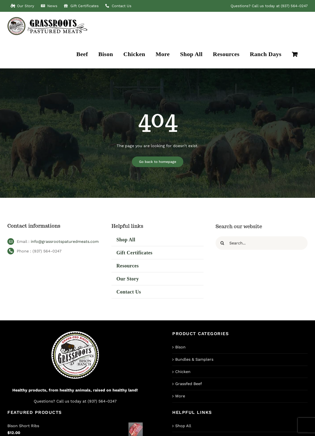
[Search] (222, 245)
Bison (180, 347)
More (180, 396)
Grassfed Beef (188, 383)
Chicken (182, 371)
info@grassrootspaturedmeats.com (65, 242)
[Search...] (262, 245)
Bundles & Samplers (194, 359)
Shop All (183, 425)
